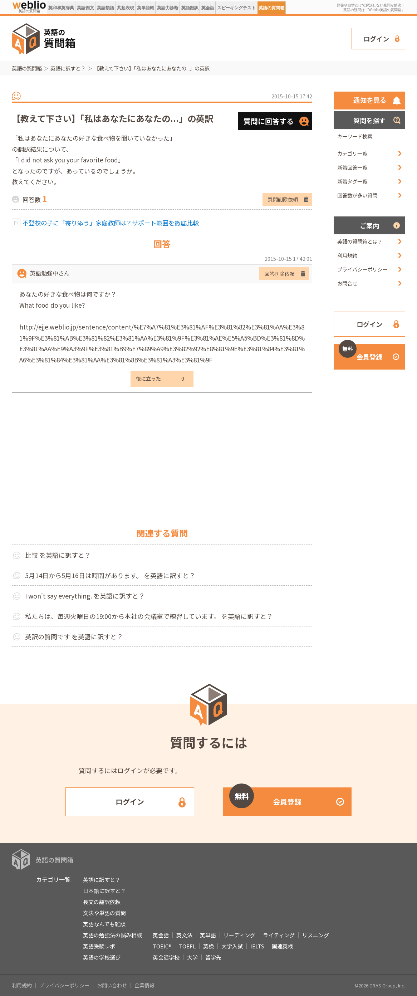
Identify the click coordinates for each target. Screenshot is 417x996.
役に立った (148, 378)
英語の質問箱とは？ (359, 241)
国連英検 (282, 946)
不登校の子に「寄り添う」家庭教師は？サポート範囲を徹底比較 (111, 222)
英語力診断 (167, 8)
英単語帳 (145, 8)
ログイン (376, 38)
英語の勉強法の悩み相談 (112, 935)
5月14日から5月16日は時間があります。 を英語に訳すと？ (110, 575)
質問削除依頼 (283, 199)
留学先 (213, 957)
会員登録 (360, 352)
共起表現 (125, 8)
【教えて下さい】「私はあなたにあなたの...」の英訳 (152, 68)
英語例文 (85, 8)
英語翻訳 (189, 8)
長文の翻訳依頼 (102, 901)
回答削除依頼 (280, 273)
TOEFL (187, 946)
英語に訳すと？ (67, 68)
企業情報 (144, 985)
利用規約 (347, 255)
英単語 (208, 935)
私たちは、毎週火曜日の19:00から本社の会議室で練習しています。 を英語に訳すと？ (149, 616)
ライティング (279, 935)
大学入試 (232, 946)
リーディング (239, 935)
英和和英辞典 (61, 8)
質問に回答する (269, 121)
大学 (192, 957)
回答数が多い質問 (357, 195)
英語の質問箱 (271, 8)
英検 (208, 946)
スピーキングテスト (236, 8)
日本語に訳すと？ (104, 890)
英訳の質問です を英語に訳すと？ (74, 636)
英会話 (207, 8)
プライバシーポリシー (362, 269)
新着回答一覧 (352, 167)
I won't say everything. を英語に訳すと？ (85, 595)
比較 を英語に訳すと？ (58, 555)
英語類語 (105, 8)
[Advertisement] (214, 38)
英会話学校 (166, 957)
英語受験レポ (99, 946)
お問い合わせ (112, 985)
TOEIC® (162, 946)
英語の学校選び (102, 957)
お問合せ (347, 283)
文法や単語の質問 (104, 913)
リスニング (315, 935)
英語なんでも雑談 (104, 924)
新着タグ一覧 (352, 181)
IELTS (257, 946)
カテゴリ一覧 (352, 153)
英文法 (184, 935)
